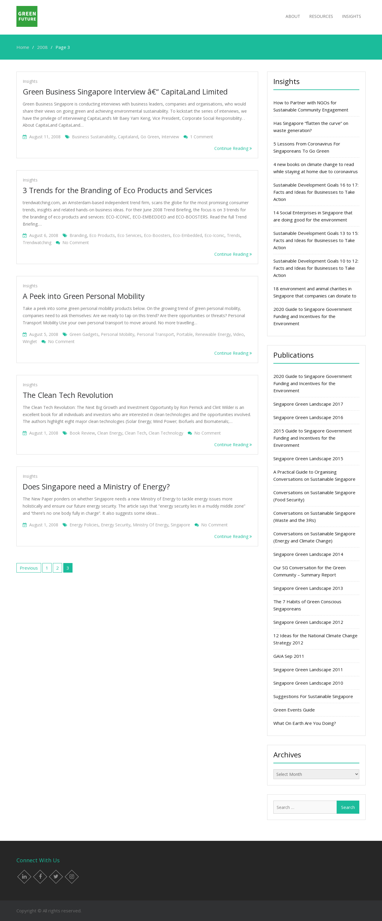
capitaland (128, 136)
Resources (321, 16)
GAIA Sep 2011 (288, 656)
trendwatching (37, 242)
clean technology (166, 433)
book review (82, 433)
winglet (30, 341)
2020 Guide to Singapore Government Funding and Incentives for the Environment (312, 316)
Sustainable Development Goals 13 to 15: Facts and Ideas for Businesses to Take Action (315, 240)
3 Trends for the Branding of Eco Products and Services (117, 190)
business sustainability (93, 136)
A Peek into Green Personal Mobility (84, 296)
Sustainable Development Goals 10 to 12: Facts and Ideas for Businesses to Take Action (315, 268)
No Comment (75, 242)
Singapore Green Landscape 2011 (308, 669)
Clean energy (109, 433)
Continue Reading (233, 148)
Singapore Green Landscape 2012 (308, 622)
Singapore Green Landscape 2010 (308, 683)
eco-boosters (157, 235)
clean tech (135, 433)
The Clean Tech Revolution (68, 395)
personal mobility (117, 334)
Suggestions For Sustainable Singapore (313, 696)
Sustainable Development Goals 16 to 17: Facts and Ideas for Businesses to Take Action (315, 192)
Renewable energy (213, 334)
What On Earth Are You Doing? (304, 723)
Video (238, 334)
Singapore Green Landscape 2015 (308, 458)
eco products (102, 235)
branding (78, 235)
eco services (129, 235)
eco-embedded (187, 235)
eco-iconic (214, 235)
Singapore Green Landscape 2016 (308, 417)
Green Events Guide (294, 710)
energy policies (84, 525)
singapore (180, 525)
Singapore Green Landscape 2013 (308, 588)
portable (184, 334)
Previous (29, 568)
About (293, 16)
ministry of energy (150, 525)
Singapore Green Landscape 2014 (308, 554)
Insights (351, 16)
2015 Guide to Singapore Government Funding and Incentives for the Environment (312, 438)
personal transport (155, 334)
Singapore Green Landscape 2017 (308, 404)
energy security (115, 525)
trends (233, 235)
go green (150, 136)
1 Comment (201, 136)
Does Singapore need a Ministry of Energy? (96, 486)
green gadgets (84, 334)
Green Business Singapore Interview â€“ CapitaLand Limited (125, 91)
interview (170, 136)
